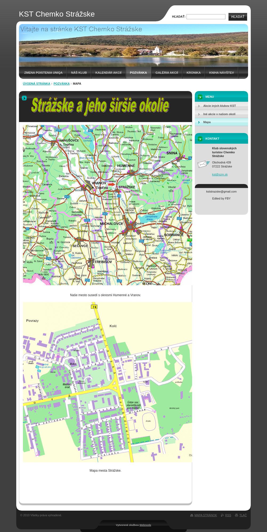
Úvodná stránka (36, 83)
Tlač (243, 515)
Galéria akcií (167, 72)
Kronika (194, 72)
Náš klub (79, 72)
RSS (228, 515)
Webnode (145, 524)
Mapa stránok (206, 515)
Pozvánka (138, 72)
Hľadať (237, 17)
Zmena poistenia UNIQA (43, 72)
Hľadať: (179, 16)
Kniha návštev (221, 72)
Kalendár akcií (108, 72)
